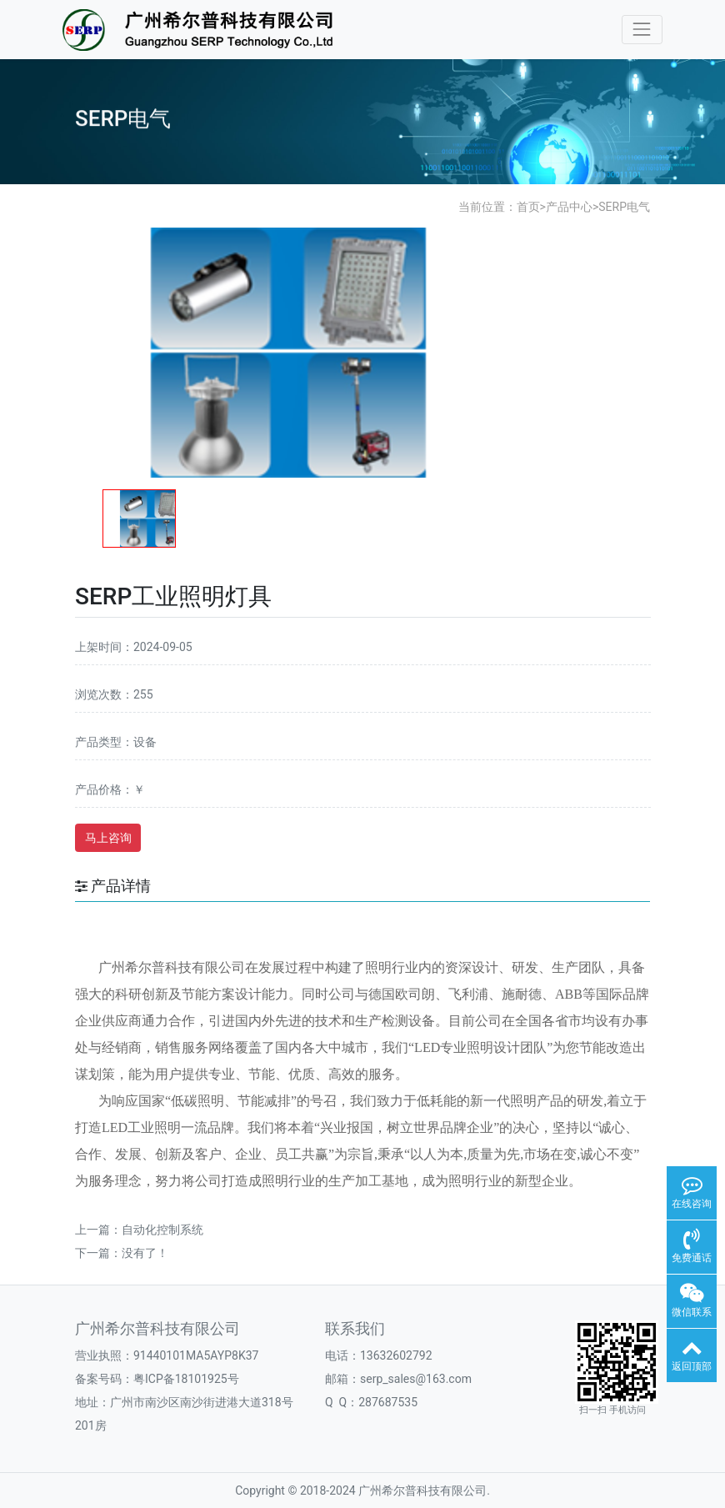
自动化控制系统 (162, 1229)
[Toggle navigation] (642, 29)
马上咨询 (108, 837)
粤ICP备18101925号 (186, 1378)
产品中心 (569, 206)
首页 (528, 206)
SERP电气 (624, 206)
